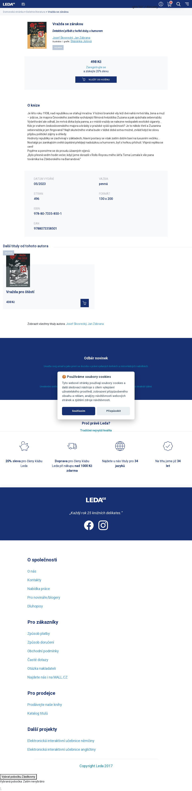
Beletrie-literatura (35, 12)
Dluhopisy (35, 606)
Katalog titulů (37, 713)
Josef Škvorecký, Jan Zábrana (71, 37)
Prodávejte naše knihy (44, 704)
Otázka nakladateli (41, 668)
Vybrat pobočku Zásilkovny (18, 776)
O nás (31, 571)
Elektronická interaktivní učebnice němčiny (60, 741)
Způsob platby (38, 633)
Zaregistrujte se (96, 67)
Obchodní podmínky (43, 651)
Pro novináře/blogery (43, 597)
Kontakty (34, 580)
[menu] (187, 3)
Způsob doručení (40, 642)
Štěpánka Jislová (81, 41)
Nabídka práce (38, 589)
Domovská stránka (13, 12)
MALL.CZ (60, 677)
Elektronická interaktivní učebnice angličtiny (61, 749)
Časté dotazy (37, 660)
